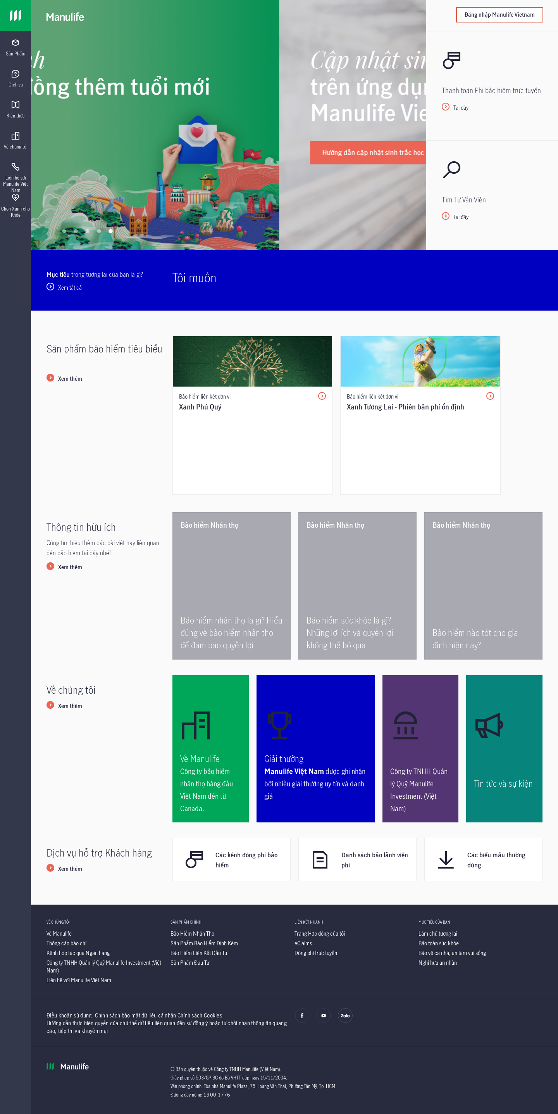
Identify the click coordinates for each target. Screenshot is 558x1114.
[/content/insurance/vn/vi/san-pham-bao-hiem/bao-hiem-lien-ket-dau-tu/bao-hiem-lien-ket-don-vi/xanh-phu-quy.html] (252, 415)
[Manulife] (65, 15)
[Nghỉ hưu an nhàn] (437, 962)
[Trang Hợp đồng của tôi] (319, 933)
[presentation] (15, 46)
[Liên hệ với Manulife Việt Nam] (78, 980)
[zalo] (345, 1021)
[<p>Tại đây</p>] (492, 195)
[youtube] (323, 1021)
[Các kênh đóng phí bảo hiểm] (231, 859)
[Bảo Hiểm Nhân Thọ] (192, 933)
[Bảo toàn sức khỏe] (438, 943)
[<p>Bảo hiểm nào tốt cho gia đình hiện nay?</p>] (483, 585)
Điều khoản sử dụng (68, 1015)
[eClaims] (303, 943)
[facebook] (302, 1021)
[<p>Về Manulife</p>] (210, 748)
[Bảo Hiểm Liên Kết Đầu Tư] (198, 953)
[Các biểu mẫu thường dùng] (483, 859)
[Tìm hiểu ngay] (95, 144)
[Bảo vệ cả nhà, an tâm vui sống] (452, 953)
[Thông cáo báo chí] (66, 943)
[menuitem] (15, 47)
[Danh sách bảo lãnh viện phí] (357, 859)
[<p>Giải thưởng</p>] (316, 748)
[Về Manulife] (59, 933)
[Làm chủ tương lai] (437, 933)
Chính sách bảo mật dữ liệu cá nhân (135, 1015)
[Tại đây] (492, 85)
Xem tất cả (70, 287)
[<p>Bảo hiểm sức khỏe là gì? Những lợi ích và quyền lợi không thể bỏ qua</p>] (357, 585)
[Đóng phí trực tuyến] (315, 953)
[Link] (15, 15)
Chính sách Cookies (199, 1015)
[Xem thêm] (64, 379)
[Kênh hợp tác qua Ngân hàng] (78, 953)
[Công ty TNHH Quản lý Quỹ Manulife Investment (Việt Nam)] (420, 748)
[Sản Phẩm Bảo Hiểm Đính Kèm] (204, 943)
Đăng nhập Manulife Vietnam (500, 14)
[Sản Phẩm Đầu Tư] (189, 962)
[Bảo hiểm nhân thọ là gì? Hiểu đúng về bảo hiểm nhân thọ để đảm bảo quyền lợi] (231, 585)
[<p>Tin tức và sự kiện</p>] (504, 748)
